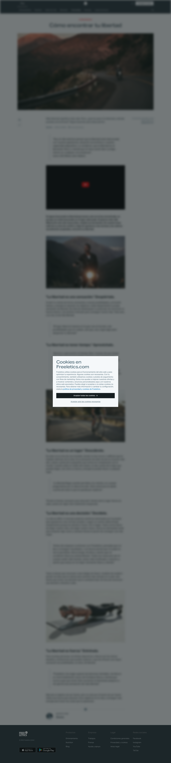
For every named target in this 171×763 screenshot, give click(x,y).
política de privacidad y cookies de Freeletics (81, 389)
